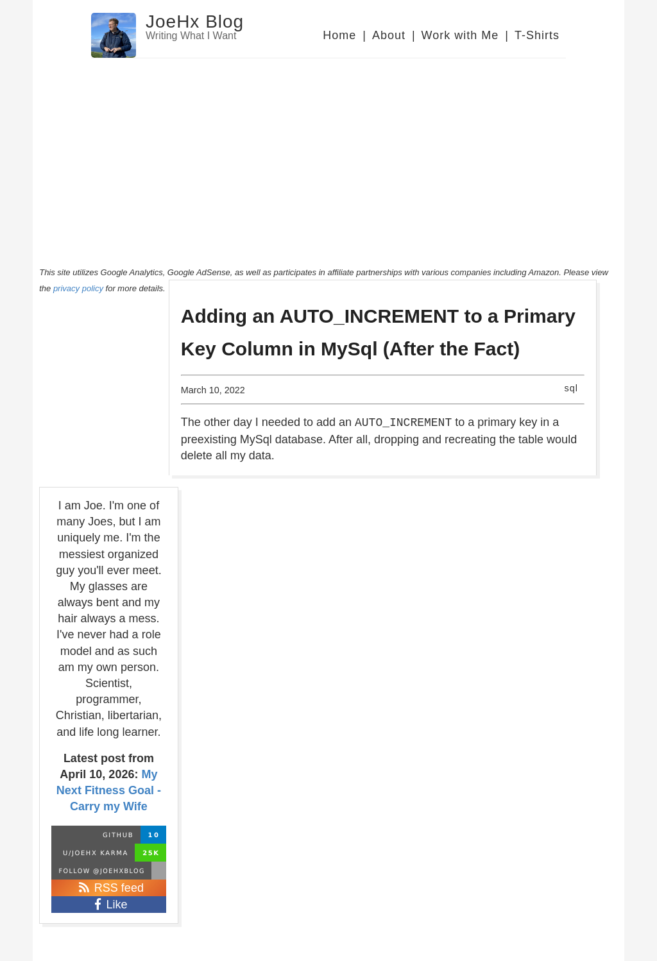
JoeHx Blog (195, 21)
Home (339, 35)
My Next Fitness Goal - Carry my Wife (108, 790)
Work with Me (460, 35)
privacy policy (78, 288)
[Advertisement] (328, 154)
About (388, 35)
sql (571, 388)
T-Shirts (537, 35)
